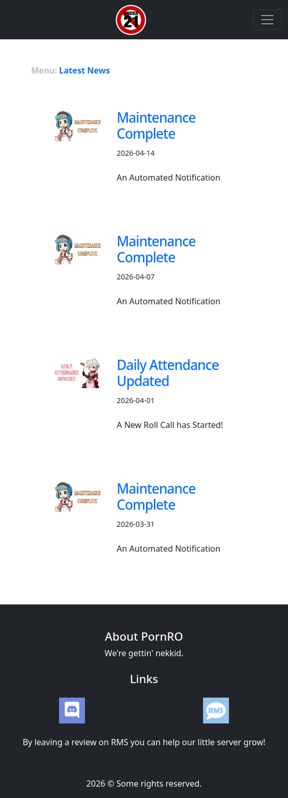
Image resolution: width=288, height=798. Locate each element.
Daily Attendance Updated (168, 373)
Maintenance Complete (156, 125)
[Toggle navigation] (267, 19)
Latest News (84, 70)
